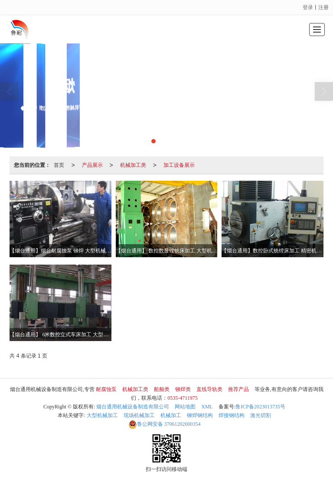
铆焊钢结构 (200, 415)
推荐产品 (238, 389)
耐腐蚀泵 (106, 389)
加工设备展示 (179, 165)
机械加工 (170, 415)
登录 (308, 7)
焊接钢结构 (232, 415)
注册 (323, 7)
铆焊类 (183, 389)
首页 (59, 165)
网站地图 (185, 407)
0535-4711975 (182, 398)
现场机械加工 (139, 415)
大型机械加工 (102, 415)
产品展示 (92, 165)
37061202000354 (164, 424)
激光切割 (260, 415)
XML (207, 407)
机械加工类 (133, 165)
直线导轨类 (209, 389)
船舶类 (162, 389)
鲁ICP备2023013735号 (260, 407)
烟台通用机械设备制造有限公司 (132, 407)
